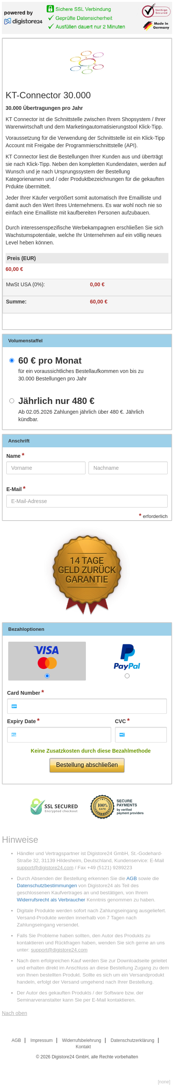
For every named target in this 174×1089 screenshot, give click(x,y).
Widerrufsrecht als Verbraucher (51, 900)
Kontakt (83, 1046)
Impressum (42, 1040)
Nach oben (14, 1013)
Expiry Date (21, 721)
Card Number (23, 693)
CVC (120, 721)
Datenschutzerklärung (132, 1040)
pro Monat (49, 360)
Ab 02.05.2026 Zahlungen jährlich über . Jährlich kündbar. (81, 415)
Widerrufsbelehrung (81, 1040)
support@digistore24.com (45, 867)
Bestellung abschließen (87, 765)
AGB (131, 878)
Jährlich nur (56, 401)
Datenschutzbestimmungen (47, 885)
